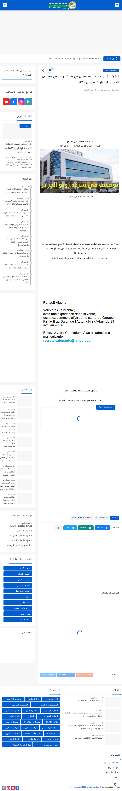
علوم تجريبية (52, 733)
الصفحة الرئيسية (111, 762)
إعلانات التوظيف (111, 70)
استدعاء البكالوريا (14, 699)
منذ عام (27, 141)
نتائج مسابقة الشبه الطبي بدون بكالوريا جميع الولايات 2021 (16, 202)
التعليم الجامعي (23, 585)
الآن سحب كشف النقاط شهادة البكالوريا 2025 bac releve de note (17, 148)
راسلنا (115, 777)
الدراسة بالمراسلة (22, 596)
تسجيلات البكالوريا (32, 722)
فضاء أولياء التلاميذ (22, 608)
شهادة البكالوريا (23, 530)
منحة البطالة (24, 619)
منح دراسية (25, 614)
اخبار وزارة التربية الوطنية (18, 545)
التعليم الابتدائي (23, 574)
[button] (102, 527)
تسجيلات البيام (11, 722)
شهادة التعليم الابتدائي (20, 540)
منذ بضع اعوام (21, 198)
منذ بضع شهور (8, 397)
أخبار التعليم (34, 699)
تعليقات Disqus (48, 675)
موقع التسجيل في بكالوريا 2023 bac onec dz (16, 254)
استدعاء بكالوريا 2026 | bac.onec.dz (85, 787)
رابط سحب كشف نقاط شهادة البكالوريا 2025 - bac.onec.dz (16, 266)
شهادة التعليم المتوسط (19, 535)
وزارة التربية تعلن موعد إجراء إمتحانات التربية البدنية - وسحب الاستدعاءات (85, 727)
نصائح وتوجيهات (51, 745)
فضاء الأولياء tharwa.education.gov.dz (21, 524)
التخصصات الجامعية (49, 705)
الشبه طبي (25, 602)
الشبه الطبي (14, 716)
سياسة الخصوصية (110, 772)
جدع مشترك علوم (50, 727)
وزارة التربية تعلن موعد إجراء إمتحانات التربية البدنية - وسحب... (73, 59)
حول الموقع (113, 767)
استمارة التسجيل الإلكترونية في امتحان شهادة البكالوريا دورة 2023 (16, 280)
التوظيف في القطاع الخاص (81, 518)
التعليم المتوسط (23, 591)
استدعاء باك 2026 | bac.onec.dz (90, 701)
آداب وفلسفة (52, 699)
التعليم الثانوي (24, 579)
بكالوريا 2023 (52, 722)
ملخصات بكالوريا (12, 733)
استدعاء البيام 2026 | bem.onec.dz (89, 738)
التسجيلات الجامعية (20, 705)
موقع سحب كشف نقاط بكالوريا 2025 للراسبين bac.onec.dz (16, 214)
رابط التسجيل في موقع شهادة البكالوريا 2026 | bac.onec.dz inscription (16, 228)
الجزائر (31, 716)
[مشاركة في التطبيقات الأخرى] (58, 527)
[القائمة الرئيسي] (117, 5)
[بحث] (5, 5)
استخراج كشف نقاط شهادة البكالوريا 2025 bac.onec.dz (17, 190)
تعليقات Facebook (66, 675)
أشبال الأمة (25, 568)
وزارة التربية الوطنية (22, 745)
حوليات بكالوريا (30, 727)
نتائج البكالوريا (14, 739)
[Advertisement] (61, 32)
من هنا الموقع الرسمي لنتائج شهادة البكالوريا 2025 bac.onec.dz (17, 242)
